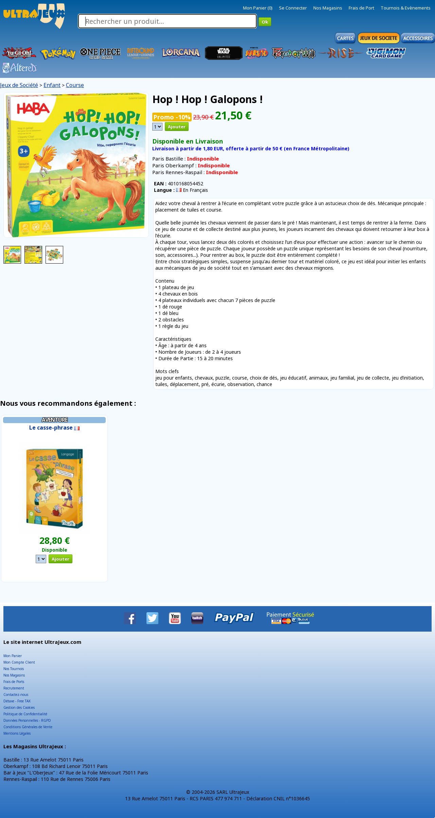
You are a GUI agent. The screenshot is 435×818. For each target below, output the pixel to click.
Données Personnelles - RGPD (27, 720)
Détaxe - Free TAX (17, 701)
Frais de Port (361, 8)
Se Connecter (293, 8)
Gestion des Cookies (19, 707)
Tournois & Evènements (406, 8)
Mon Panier (12, 655)
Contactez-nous (15, 694)
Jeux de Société (19, 85)
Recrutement (13, 688)
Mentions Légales (17, 733)
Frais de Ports (13, 681)
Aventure (54, 419)
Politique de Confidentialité (25, 714)
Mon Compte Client (19, 662)
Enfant (52, 85)
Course (75, 85)
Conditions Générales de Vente (27, 726)
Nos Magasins (327, 8)
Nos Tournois (13, 668)
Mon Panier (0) (258, 8)
